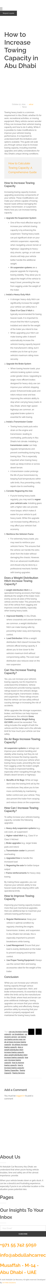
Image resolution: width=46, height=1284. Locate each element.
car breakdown (18, 1034)
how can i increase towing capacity (16, 1060)
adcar (31, 104)
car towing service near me (15, 1039)
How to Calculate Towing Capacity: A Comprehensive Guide (22, 168)
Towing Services (18, 1073)
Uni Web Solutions (9, 1283)
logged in (20, 1096)
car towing (22, 1037)
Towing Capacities (11, 1070)
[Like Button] (31, 1032)
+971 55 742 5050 (18, 1244)
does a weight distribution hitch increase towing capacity (14, 1049)
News (24, 107)
